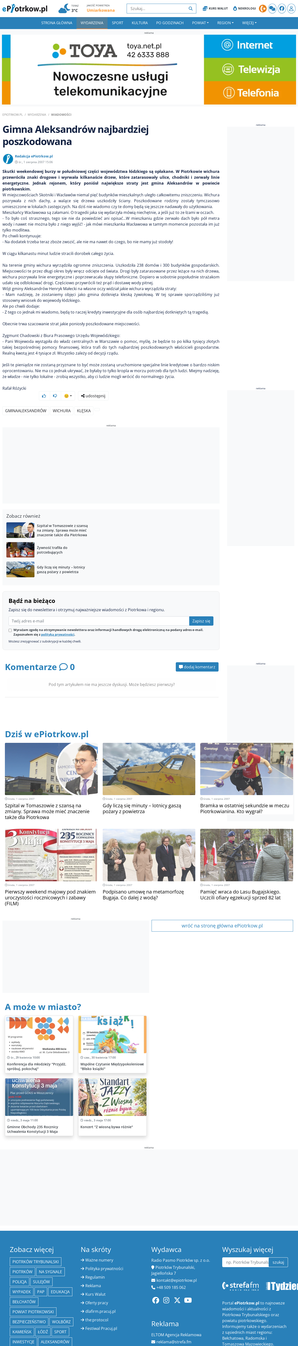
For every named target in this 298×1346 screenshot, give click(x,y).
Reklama (93, 1276)
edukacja (60, 1282)
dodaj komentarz (197, 657)
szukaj (278, 1253)
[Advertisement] (111, 457)
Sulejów (41, 1272)
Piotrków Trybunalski (35, 1252)
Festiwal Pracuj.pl (101, 1319)
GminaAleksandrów (25, 401)
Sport (117, 22)
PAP (40, 1282)
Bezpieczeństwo (29, 1312)
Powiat (199, 22)
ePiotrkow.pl (12, 115)
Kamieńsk (22, 1322)
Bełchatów (24, 1292)
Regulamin (95, 1268)
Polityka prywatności (104, 1259)
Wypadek (21, 1282)
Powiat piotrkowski (33, 1302)
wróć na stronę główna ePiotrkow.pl (222, 916)
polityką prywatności (57, 625)
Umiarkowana (101, 10)
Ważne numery (99, 1250)
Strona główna (56, 22)
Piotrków (22, 1262)
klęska (84, 401)
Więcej (248, 22)
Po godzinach (170, 22)
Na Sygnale (50, 1262)
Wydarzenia (92, 22)
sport (60, 1322)
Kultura (140, 22)
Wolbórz (61, 1312)
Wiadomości (61, 115)
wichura (62, 401)
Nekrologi (244, 8)
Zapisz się (201, 611)
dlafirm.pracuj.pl (100, 1302)
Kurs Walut (215, 8)
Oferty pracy (96, 1293)
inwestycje (23, 1332)
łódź (43, 1322)
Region (224, 22)
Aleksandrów (55, 1332)
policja (19, 1272)
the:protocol (96, 1310)
